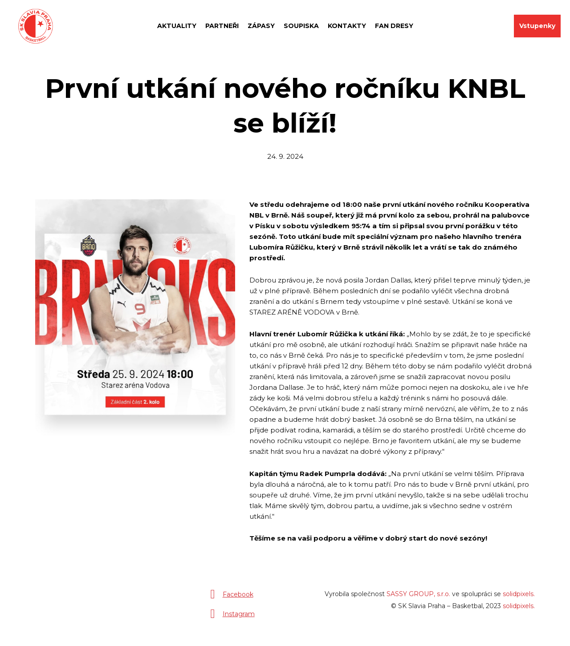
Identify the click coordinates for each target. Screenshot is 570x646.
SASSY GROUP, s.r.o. (418, 598)
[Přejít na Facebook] (230, 598)
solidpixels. (519, 598)
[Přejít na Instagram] (231, 617)
